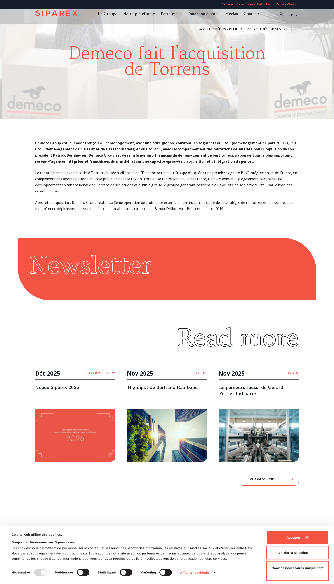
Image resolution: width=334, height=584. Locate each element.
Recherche (284, 15)
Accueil (205, 29)
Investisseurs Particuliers (254, 4)
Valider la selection (293, 550)
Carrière (227, 4)
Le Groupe (110, 15)
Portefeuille (174, 15)
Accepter (293, 535)
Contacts (254, 15)
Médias (234, 15)
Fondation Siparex (206, 15)
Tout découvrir (261, 479)
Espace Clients (286, 4)
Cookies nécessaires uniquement (297, 566)
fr (294, 15)
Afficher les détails (195, 570)
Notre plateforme (142, 15)
